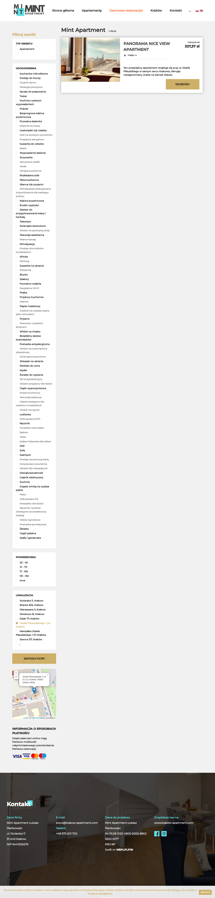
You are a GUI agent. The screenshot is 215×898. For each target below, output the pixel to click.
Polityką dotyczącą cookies (98, 890)
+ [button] (16, 673)
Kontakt (176, 10)
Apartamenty (92, 10)
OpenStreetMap (38, 718)
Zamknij (205, 892)
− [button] (16, 677)
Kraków (156, 10)
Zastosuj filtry (34, 658)
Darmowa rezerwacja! (126, 10)
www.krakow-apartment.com (174, 822)
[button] (24, 43)
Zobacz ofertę (29, 682)
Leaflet (26, 718)
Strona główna (63, 10)
